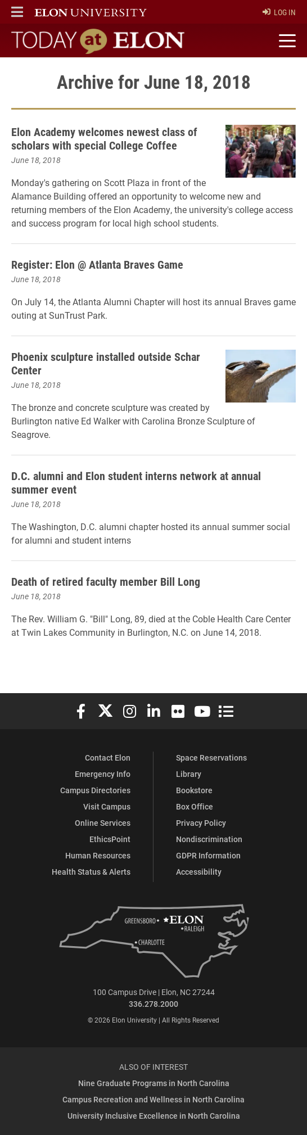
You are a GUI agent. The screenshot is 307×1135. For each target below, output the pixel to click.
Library (188, 773)
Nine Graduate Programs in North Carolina (153, 1083)
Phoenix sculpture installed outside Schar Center (105, 363)
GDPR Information (208, 855)
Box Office (194, 806)
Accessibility (199, 871)
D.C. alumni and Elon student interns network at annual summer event (136, 482)
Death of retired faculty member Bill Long (105, 581)
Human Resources (97, 855)
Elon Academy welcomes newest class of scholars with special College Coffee (104, 138)
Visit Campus (106, 806)
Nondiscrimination (209, 839)
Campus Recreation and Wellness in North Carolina (153, 1099)
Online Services (102, 822)
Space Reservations (211, 757)
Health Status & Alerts (91, 871)
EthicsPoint (109, 839)
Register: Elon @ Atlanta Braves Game (97, 264)
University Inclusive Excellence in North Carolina (153, 1115)
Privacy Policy (201, 822)
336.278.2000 (153, 1003)
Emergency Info (102, 773)
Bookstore (194, 790)
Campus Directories (95, 790)
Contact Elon (107, 757)
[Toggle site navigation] (286, 41)
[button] (17, 12)
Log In (279, 12)
